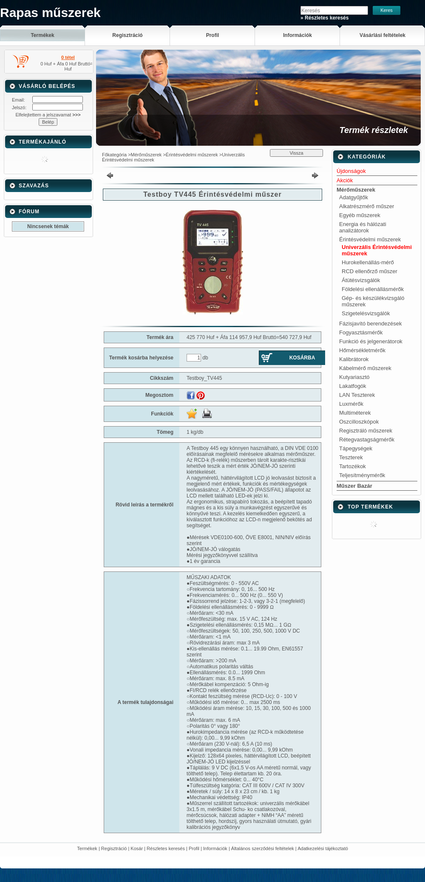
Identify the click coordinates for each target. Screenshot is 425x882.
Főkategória (114, 154)
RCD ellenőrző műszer (369, 271)
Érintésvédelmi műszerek (192, 154)
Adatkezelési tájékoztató (323, 848)
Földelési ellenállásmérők (373, 289)
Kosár (136, 848)
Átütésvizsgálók (361, 280)
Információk (215, 848)
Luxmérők (351, 404)
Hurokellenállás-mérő (368, 262)
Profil (194, 848)
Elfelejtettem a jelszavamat (47, 114)
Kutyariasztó (354, 377)
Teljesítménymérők (362, 475)
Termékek (87, 848)
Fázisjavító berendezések (370, 323)
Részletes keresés (166, 848)
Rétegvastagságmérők (366, 439)
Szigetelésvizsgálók (366, 313)
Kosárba (302, 358)
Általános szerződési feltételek (262, 848)
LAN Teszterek (357, 395)
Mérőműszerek (146, 154)
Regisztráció (114, 848)
